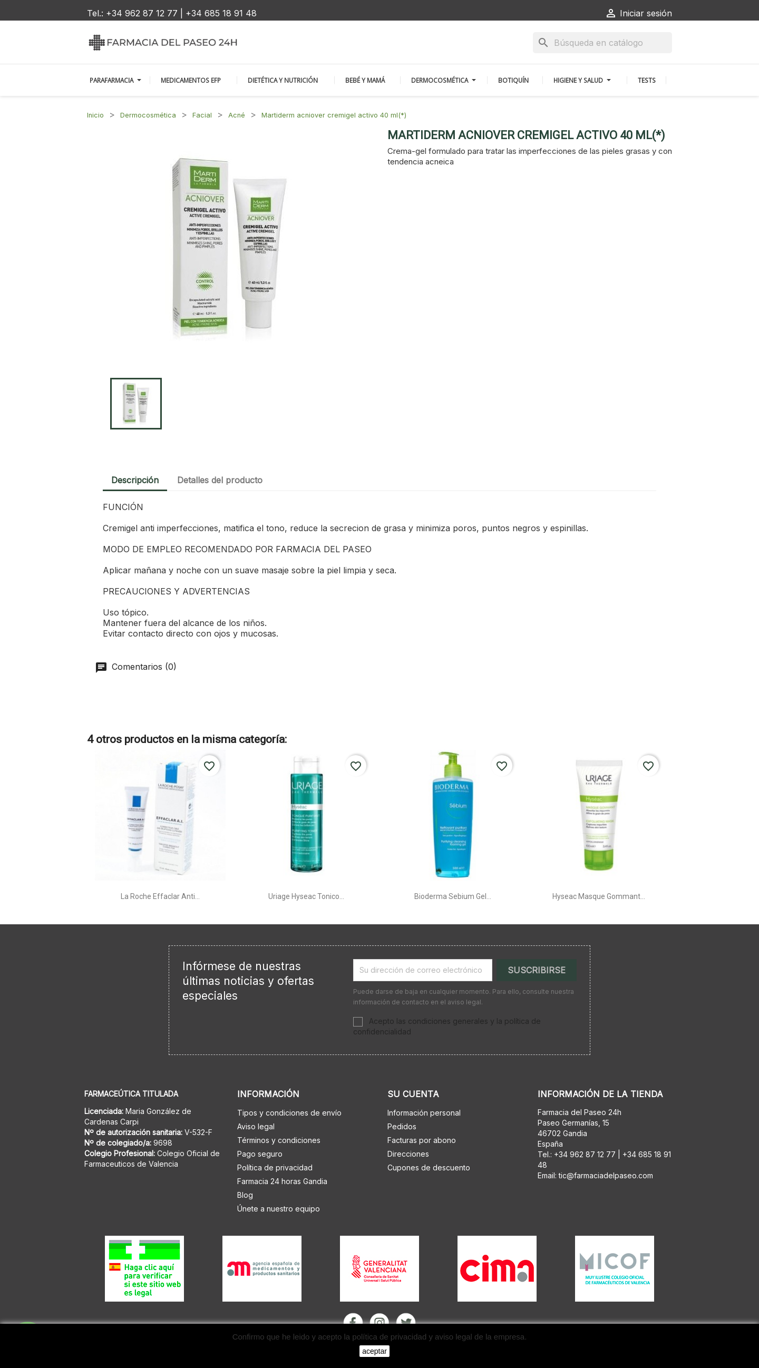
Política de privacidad (275, 1167)
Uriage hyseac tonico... (306, 896)
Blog (245, 1194)
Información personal (424, 1112)
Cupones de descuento (428, 1167)
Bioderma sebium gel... (452, 896)
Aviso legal (256, 1126)
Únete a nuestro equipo (278, 1208)
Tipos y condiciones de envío (289, 1112)
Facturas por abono (421, 1140)
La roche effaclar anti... (160, 896)
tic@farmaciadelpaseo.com (606, 1175)
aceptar (374, 1351)
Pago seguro (260, 1153)
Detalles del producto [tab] (219, 480)
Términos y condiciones (278, 1140)
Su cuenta (413, 1094)
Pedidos (401, 1126)
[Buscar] (602, 42)
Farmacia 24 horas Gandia (282, 1181)
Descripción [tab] (135, 480)
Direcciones (408, 1153)
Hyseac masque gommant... (598, 896)
